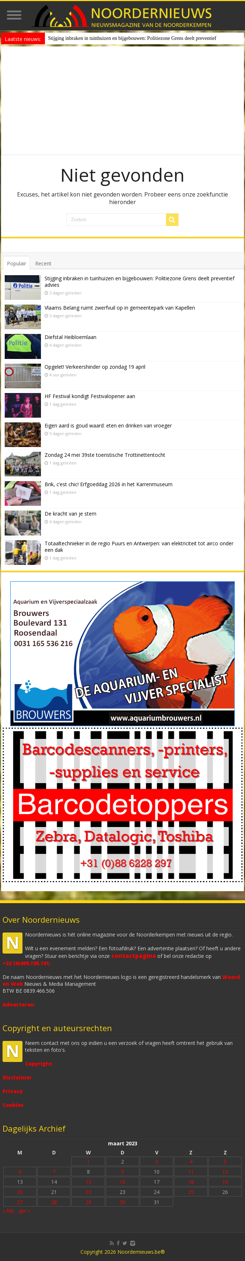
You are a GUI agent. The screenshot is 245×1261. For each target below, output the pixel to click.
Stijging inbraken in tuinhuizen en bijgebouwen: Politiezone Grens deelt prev (126, 38)
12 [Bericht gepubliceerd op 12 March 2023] (225, 1171)
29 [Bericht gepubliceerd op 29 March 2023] (88, 1202)
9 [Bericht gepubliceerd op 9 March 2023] (122, 1171)
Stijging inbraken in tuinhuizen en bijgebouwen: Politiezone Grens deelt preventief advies (139, 281)
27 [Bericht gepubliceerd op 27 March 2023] (20, 1202)
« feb (8, 1210)
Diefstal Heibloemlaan (70, 337)
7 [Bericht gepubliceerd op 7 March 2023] (54, 1171)
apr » (24, 1210)
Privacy (13, 1091)
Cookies (13, 1104)
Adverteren (18, 1004)
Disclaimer (17, 1077)
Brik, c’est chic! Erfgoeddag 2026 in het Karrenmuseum (109, 484)
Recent (43, 263)
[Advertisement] (122, 101)
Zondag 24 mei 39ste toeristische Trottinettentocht (105, 454)
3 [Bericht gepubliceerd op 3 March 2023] (156, 1161)
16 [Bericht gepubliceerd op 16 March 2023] (122, 1181)
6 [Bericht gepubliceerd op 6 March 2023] (19, 1171)
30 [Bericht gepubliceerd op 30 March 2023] (122, 1202)
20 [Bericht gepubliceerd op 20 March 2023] (20, 1191)
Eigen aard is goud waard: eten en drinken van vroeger (108, 425)
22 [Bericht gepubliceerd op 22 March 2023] (88, 1191)
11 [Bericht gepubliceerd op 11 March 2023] (191, 1171)
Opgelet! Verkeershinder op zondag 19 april (95, 366)
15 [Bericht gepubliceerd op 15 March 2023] (88, 1181)
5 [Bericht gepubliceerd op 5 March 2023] (225, 1161)
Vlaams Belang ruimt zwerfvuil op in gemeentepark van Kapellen (120, 307)
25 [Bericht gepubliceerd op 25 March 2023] (191, 1191)
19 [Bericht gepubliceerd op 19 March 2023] (225, 1181)
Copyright (38, 1063)
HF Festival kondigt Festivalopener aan (90, 396)
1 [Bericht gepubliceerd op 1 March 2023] (88, 1161)
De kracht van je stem (70, 513)
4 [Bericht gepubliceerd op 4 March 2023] (191, 1161)
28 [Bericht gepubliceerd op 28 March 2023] (54, 1202)
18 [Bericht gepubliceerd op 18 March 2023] (191, 1181)
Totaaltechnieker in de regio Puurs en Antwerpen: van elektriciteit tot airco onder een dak (139, 546)
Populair (16, 263)
